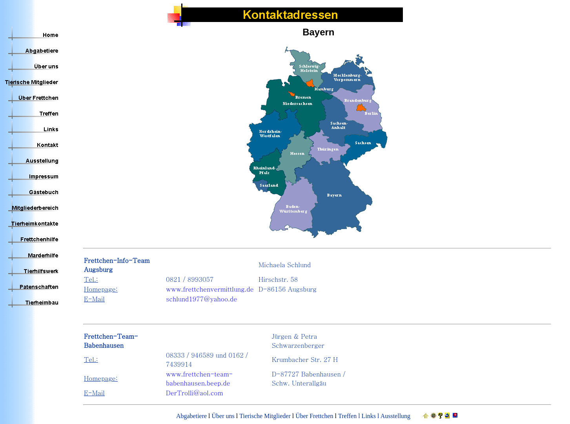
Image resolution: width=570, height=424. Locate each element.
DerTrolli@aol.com (194, 392)
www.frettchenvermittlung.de (210, 289)
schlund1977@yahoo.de (201, 298)
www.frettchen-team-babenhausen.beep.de (199, 378)
